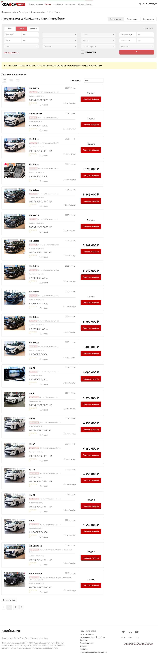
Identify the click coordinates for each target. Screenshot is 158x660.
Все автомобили (36, 4)
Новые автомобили (39, 638)
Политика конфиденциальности (93, 652)
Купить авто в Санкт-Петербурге (16, 638)
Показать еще (9, 600)
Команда (83, 640)
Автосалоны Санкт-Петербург (92, 637)
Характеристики (148, 19)
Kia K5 (32, 367)
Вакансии (84, 649)
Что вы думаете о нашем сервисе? (138, 643)
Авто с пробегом (87, 634)
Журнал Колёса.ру (85, 4)
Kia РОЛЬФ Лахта (38, 125)
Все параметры (12, 52)
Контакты (84, 646)
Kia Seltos (34, 88)
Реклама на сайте (87, 643)
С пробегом (58, 4)
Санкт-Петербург (70, 103)
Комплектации (132, 19)
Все (9, 29)
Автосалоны (70, 4)
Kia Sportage (35, 545)
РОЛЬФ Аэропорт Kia (40, 100)
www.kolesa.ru (58, 645)
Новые (48, 4)
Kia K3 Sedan (35, 113)
